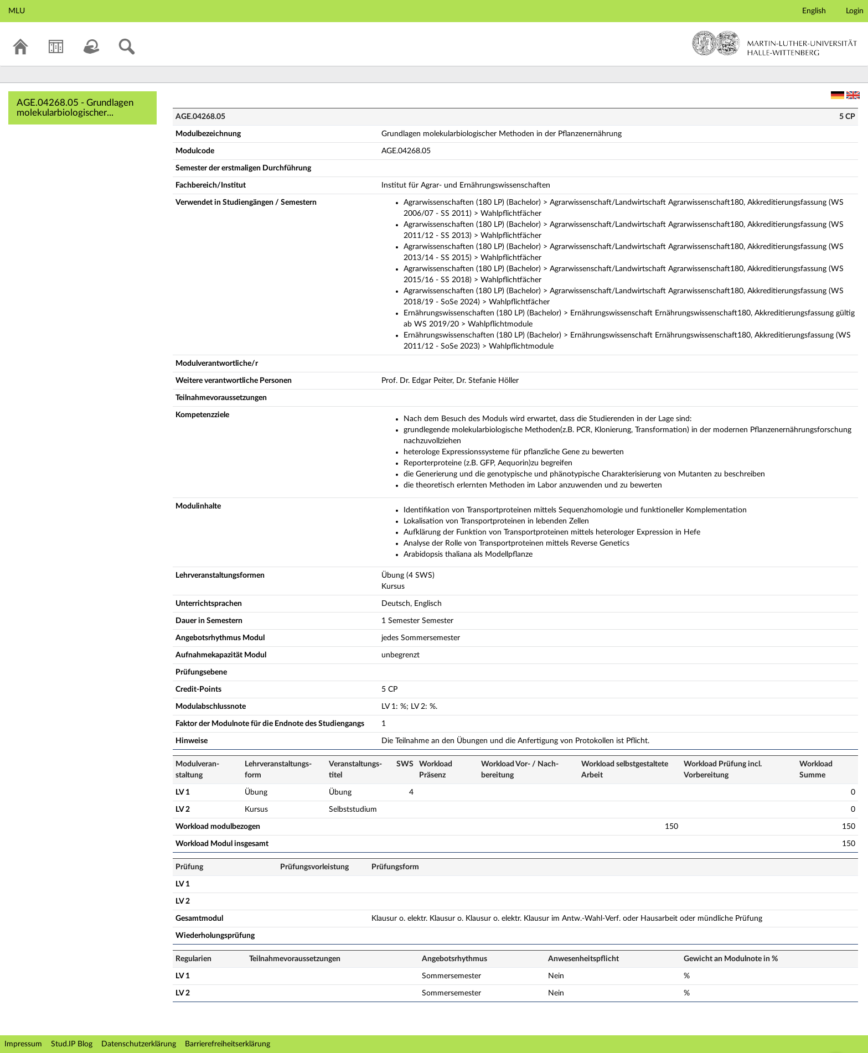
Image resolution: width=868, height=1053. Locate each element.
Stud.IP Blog (71, 1044)
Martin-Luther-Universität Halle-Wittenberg (774, 43)
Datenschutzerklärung (138, 1044)
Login (855, 11)
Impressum (23, 1044)
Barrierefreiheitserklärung (227, 1044)
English (814, 11)
